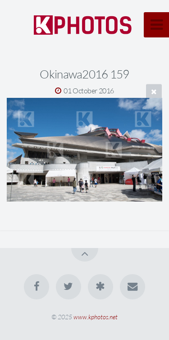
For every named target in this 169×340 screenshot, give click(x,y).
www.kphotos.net (95, 317)
